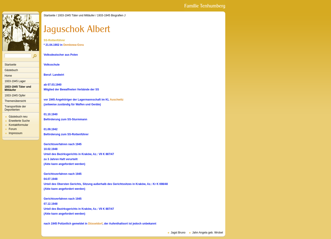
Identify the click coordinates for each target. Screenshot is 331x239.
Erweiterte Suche (19, 120)
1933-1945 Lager (15, 81)
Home (8, 75)
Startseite (10, 64)
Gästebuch (11, 70)
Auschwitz (116, 99)
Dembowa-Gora (73, 44)
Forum (13, 129)
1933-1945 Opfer (15, 95)
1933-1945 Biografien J (111, 15)
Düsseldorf (95, 223)
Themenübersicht (15, 101)
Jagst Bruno (178, 232)
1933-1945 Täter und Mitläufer (18, 88)
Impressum (15, 133)
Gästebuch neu (18, 116)
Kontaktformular (18, 125)
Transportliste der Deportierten (15, 108)
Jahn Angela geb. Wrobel (207, 232)
